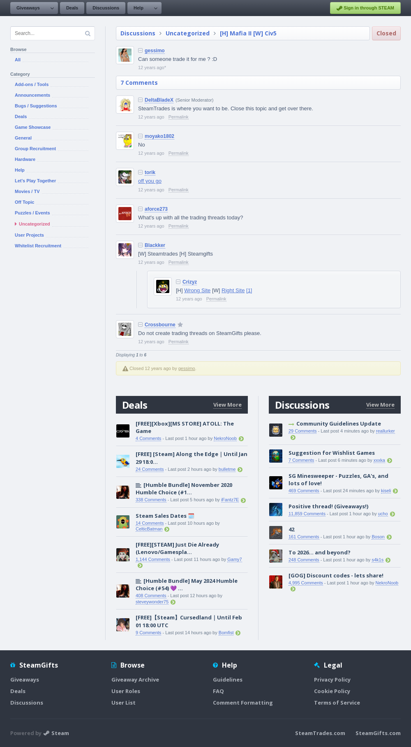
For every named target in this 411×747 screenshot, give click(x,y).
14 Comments (150, 523)
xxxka (379, 460)
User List (123, 702)
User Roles (125, 691)
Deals (72, 7)
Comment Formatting (243, 702)
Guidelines (227, 679)
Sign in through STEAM (365, 8)
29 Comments (302, 430)
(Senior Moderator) (194, 100)
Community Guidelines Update (338, 423)
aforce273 (156, 209)
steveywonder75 (152, 601)
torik (150, 172)
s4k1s (377, 559)
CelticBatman (149, 528)
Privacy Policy (332, 679)
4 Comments (148, 438)
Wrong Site (197, 290)
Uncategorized (188, 33)
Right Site (233, 290)
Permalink (179, 116)
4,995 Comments (306, 582)
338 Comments (151, 499)
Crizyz (189, 282)
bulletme (227, 469)
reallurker (385, 430)
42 (291, 529)
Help (138, 7)
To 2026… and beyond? (320, 552)
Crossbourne (160, 325)
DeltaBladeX (159, 100)
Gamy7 (234, 559)
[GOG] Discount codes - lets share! (336, 575)
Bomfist (226, 632)
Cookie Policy (332, 691)
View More (227, 404)
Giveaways (28, 7)
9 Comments (148, 632)
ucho (383, 513)
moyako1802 (159, 136)
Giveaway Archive (135, 679)
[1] (249, 290)
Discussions (105, 7)
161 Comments (304, 536)
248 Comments (304, 559)
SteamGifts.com (378, 733)
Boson (378, 536)
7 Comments (139, 82)
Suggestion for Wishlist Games (332, 452)
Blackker (155, 245)
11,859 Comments (307, 513)
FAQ (218, 691)
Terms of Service (337, 702)
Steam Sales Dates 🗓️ (165, 515)
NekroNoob (225, 438)
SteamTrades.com (320, 733)
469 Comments (304, 490)
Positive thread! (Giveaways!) (328, 506)
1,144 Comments (153, 559)
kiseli (386, 490)
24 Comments (150, 469)
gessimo (155, 51)
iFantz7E (230, 499)
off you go (150, 181)
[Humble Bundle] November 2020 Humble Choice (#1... (184, 488)
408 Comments (151, 595)
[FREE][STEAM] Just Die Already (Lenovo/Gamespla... (177, 548)
